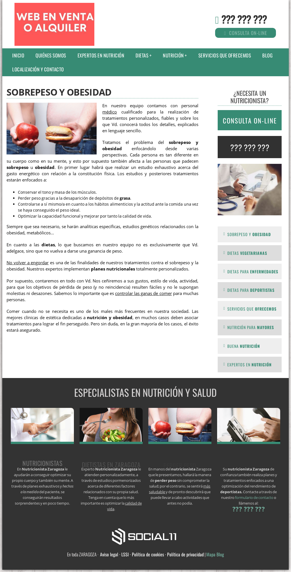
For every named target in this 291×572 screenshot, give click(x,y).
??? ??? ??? (244, 18)
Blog (267, 55)
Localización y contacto (38, 69)
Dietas (142, 55)
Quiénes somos (51, 55)
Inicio (18, 55)
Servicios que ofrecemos (224, 55)
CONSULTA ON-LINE (250, 120)
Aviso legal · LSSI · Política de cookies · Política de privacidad (152, 554)
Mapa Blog (215, 554)
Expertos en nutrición (101, 55)
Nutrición (173, 55)
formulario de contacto (254, 497)
